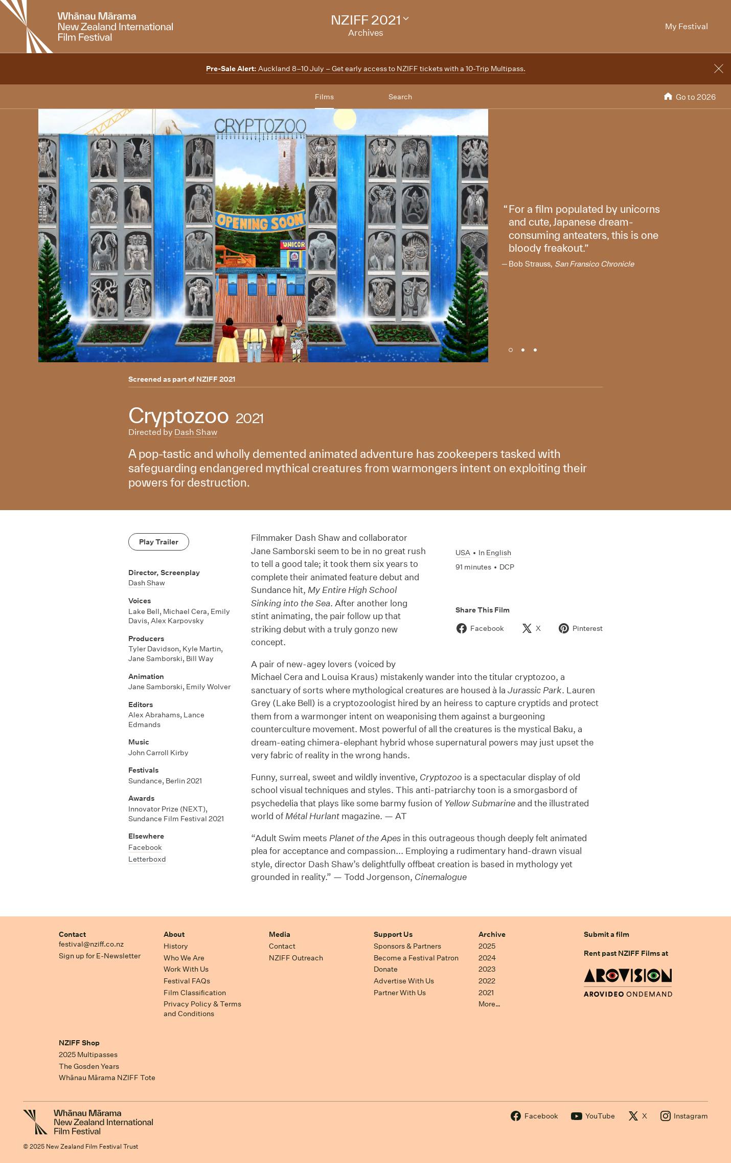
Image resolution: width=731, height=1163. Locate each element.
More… (489, 1003)
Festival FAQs (187, 980)
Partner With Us (400, 992)
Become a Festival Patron (416, 957)
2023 (487, 969)
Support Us (393, 934)
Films (324, 96)
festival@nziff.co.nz (91, 944)
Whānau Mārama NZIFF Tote (107, 1077)
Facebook (145, 847)
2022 (486, 980)
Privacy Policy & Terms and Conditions (202, 1008)
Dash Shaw (195, 432)
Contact (72, 934)
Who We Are (184, 957)
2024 (487, 957)
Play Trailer (158, 541)
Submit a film (606, 934)
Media (279, 934)
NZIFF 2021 (216, 379)
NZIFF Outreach (296, 957)
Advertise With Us (404, 980)
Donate (386, 969)
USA (462, 552)
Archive (492, 934)
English (498, 552)
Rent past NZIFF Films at (626, 953)
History (176, 946)
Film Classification (195, 992)
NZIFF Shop (79, 1042)
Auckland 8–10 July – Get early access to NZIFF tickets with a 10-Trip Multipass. (366, 68)
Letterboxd (147, 859)
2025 (486, 946)
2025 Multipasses (88, 1054)
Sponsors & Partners (407, 946)
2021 (486, 992)
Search (400, 96)
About (174, 934)
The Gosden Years (89, 1066)
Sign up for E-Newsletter (100, 955)
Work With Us (186, 969)
